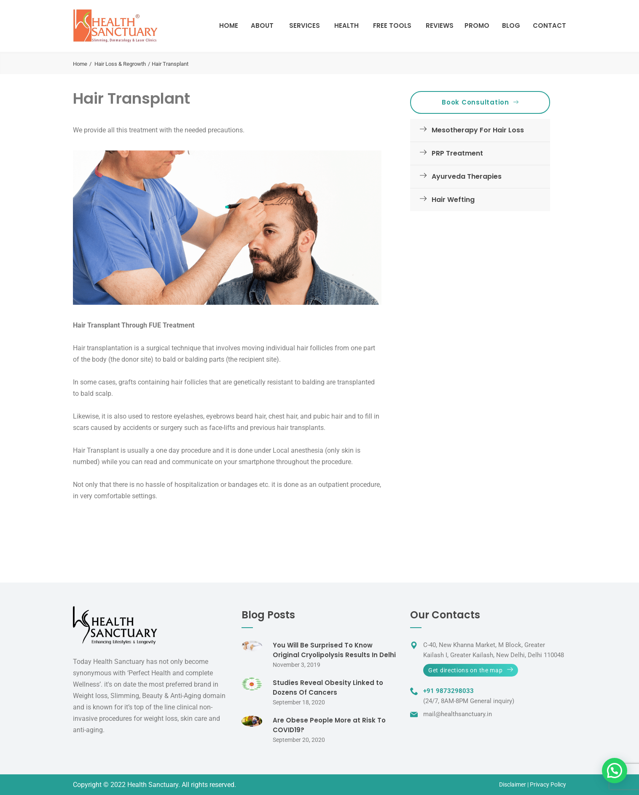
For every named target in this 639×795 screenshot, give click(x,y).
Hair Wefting (445, 199)
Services (304, 25)
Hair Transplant (131, 98)
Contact (549, 25)
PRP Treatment (449, 153)
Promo (476, 25)
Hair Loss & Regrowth (120, 64)
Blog (511, 25)
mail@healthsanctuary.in (457, 714)
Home (228, 25)
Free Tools (392, 25)
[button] (614, 770)
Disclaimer (512, 784)
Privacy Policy (548, 784)
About (262, 25)
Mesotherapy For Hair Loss (470, 130)
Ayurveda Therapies (459, 176)
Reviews (440, 25)
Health (346, 25)
